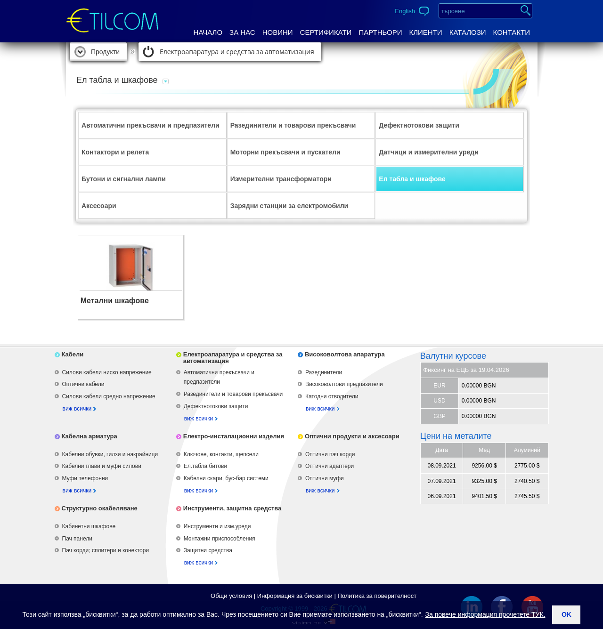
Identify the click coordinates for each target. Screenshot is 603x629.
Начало (208, 32)
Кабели (73, 354)
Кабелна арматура (89, 436)
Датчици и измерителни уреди (428, 152)
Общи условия (231, 595)
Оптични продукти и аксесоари (352, 436)
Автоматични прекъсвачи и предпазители (150, 125)
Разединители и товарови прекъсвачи (293, 125)
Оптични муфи (324, 478)
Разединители (323, 372)
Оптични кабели (83, 384)
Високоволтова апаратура (345, 354)
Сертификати (326, 32)
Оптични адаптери (329, 466)
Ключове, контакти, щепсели (221, 454)
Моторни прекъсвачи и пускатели (285, 152)
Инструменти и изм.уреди (217, 526)
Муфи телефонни (85, 478)
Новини (277, 32)
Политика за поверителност (376, 595)
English (405, 11)
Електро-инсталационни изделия (233, 436)
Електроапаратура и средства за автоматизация (237, 51)
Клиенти (425, 32)
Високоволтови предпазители (344, 384)
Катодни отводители (331, 396)
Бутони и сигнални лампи (123, 179)
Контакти (511, 32)
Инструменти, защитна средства (232, 508)
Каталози (467, 32)
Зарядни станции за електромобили (289, 206)
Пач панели (77, 538)
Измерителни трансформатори (281, 179)
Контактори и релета (115, 152)
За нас (242, 32)
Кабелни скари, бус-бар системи (226, 478)
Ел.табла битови (205, 466)
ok (566, 614)
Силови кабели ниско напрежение (107, 372)
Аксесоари (98, 206)
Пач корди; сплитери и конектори (105, 550)
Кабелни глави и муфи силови (101, 466)
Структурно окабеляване (100, 508)
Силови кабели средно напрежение (108, 396)
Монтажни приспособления (219, 538)
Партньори (380, 32)
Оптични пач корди (330, 454)
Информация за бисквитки (295, 595)
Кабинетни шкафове (89, 526)
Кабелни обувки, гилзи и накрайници (110, 454)
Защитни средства (208, 550)
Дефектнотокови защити (419, 125)
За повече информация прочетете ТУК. (485, 614)
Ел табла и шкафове (412, 179)
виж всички (77, 408)
